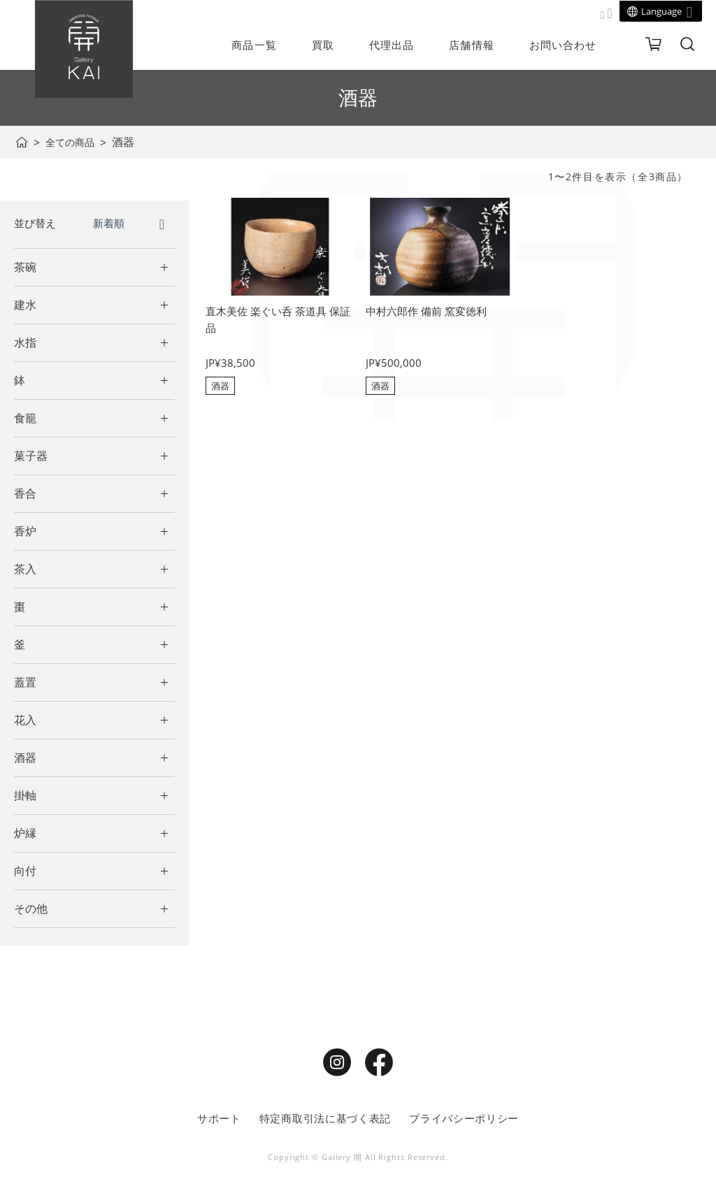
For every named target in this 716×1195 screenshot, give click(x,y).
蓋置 (25, 682)
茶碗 (25, 267)
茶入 (25, 569)
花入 (25, 719)
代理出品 (391, 45)
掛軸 (25, 795)
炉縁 (25, 833)
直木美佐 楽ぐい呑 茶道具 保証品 (277, 321)
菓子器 (31, 455)
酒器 (25, 757)
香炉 (25, 531)
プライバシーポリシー (458, 1118)
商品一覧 (253, 45)
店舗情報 (471, 45)
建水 (25, 304)
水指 (25, 342)
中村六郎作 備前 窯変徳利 (430, 311)
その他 (31, 908)
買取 (323, 45)
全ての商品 (73, 142)
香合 (25, 493)
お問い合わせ (563, 45)
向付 (25, 870)
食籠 (25, 418)
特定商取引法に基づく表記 (327, 1118)
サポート (227, 1118)
